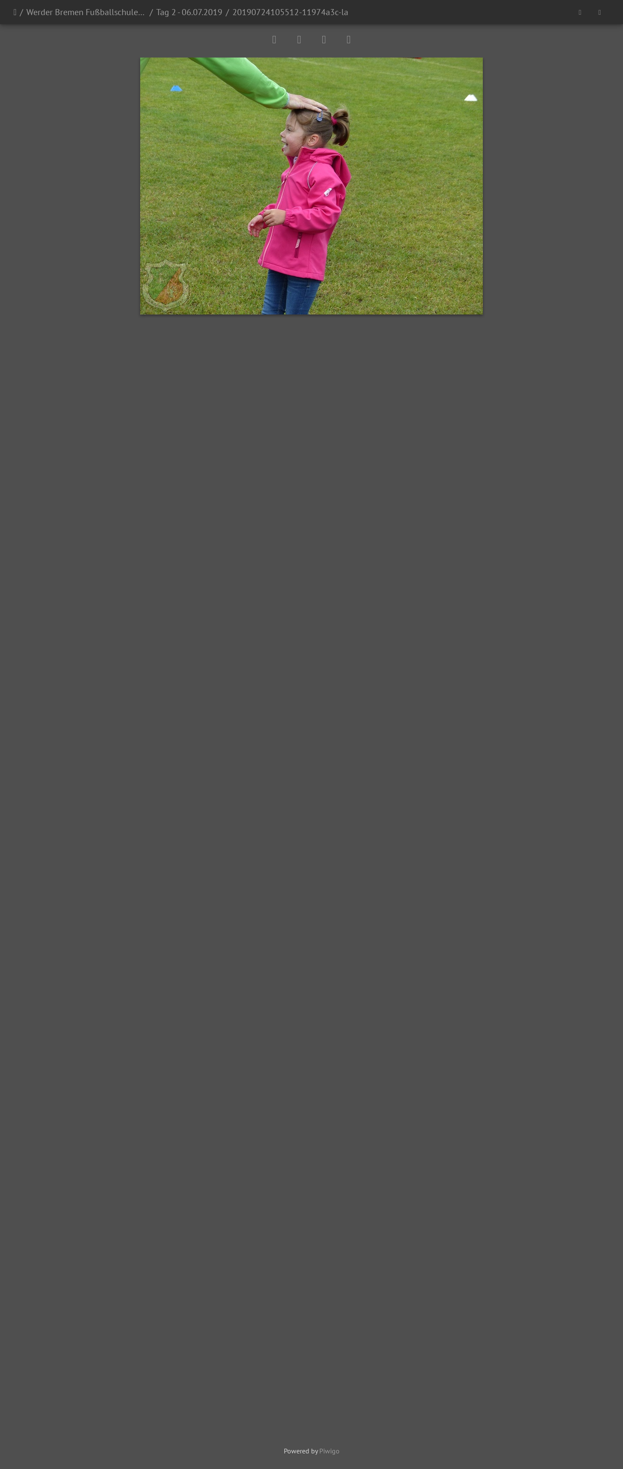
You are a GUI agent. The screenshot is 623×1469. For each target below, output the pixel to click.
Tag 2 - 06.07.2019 (189, 12)
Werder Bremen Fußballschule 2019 (86, 12)
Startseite (14, 12)
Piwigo (329, 1451)
